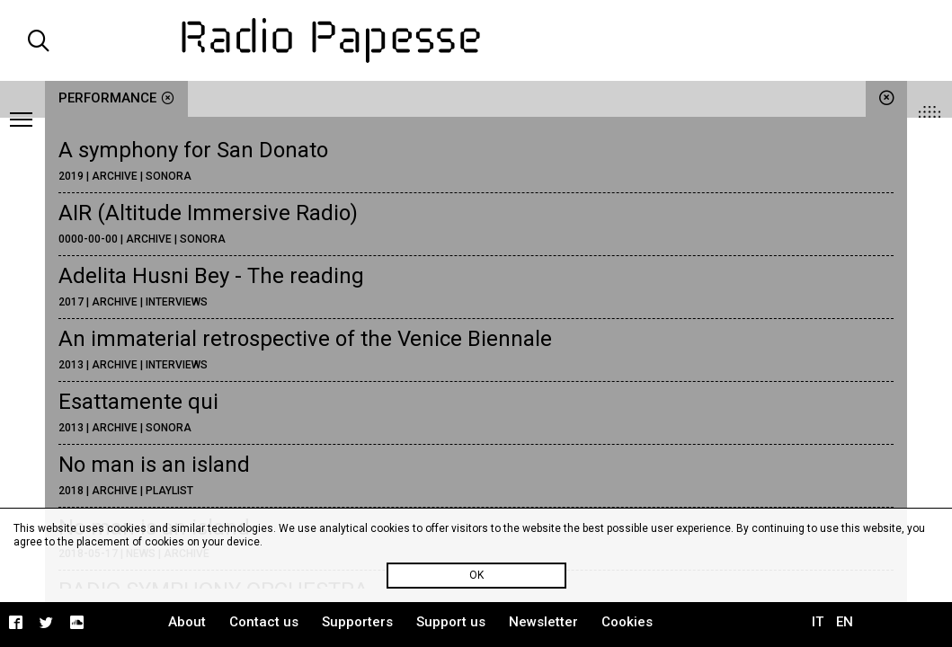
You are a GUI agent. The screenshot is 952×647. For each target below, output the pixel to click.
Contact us (263, 622)
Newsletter (543, 622)
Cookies (627, 622)
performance (116, 98)
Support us (450, 622)
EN (844, 622)
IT (817, 622)
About (187, 622)
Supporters (357, 622)
